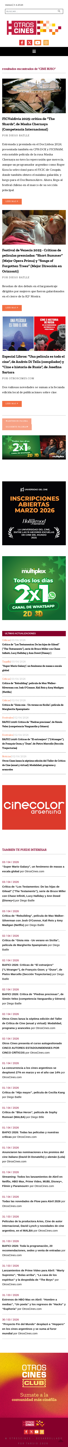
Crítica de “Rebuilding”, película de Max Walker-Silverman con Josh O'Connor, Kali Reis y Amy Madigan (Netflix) (33, 688)
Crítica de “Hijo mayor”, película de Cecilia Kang (33, 1092)
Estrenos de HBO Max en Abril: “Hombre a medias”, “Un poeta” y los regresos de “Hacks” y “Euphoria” (34, 1304)
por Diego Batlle (16, 135)
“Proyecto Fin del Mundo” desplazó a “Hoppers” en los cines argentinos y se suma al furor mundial (33, 1329)
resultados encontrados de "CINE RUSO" (28, 69)
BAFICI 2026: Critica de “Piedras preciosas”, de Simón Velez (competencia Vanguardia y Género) (32, 724)
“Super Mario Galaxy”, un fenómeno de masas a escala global (32, 668)
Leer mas (12, 201)
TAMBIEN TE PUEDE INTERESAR (24, 850)
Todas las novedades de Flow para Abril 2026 (31, 1201)
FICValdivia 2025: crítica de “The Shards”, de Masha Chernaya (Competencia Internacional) (28, 123)
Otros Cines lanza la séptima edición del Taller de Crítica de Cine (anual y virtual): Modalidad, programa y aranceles (33, 765)
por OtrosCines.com (18, 378)
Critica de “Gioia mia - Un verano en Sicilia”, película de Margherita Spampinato (32, 707)
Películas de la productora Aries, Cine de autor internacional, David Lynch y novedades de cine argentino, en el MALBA (33, 1226)
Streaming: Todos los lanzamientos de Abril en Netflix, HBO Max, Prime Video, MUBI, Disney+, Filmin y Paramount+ (32, 1181)
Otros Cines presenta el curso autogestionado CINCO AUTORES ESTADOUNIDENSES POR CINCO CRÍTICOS (32, 1048)
